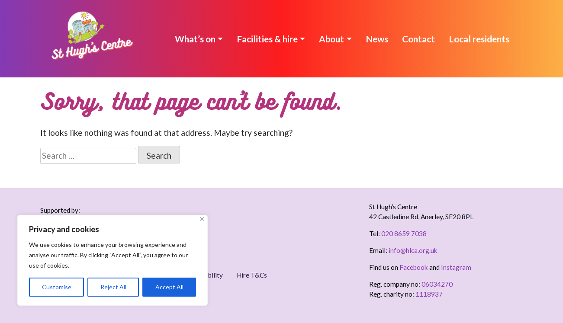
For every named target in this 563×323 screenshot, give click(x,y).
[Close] (202, 219)
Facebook (413, 267)
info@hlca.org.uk (413, 250)
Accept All (169, 287)
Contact (418, 38)
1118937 (429, 294)
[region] (112, 260)
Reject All (113, 287)
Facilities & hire (267, 38)
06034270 (437, 284)
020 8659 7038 (404, 233)
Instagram (456, 267)
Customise (56, 287)
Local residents (479, 38)
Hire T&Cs (252, 275)
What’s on (195, 38)
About (331, 38)
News (377, 38)
